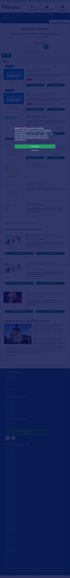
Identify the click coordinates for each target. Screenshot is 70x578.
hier (43, 138)
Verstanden (35, 146)
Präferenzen (35, 150)
